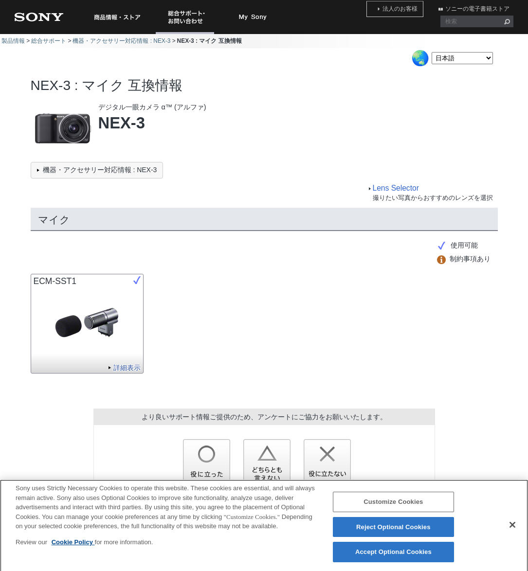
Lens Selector (396, 188)
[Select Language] (462, 58)
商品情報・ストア (117, 17)
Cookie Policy (73, 546)
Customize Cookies (393, 506)
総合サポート (48, 40)
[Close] (512, 529)
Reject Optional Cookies (393, 531)
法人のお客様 (412, 6)
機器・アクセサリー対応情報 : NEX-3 (121, 40)
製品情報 (13, 40)
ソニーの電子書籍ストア (481, 6)
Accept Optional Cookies (393, 556)
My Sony (253, 17)
